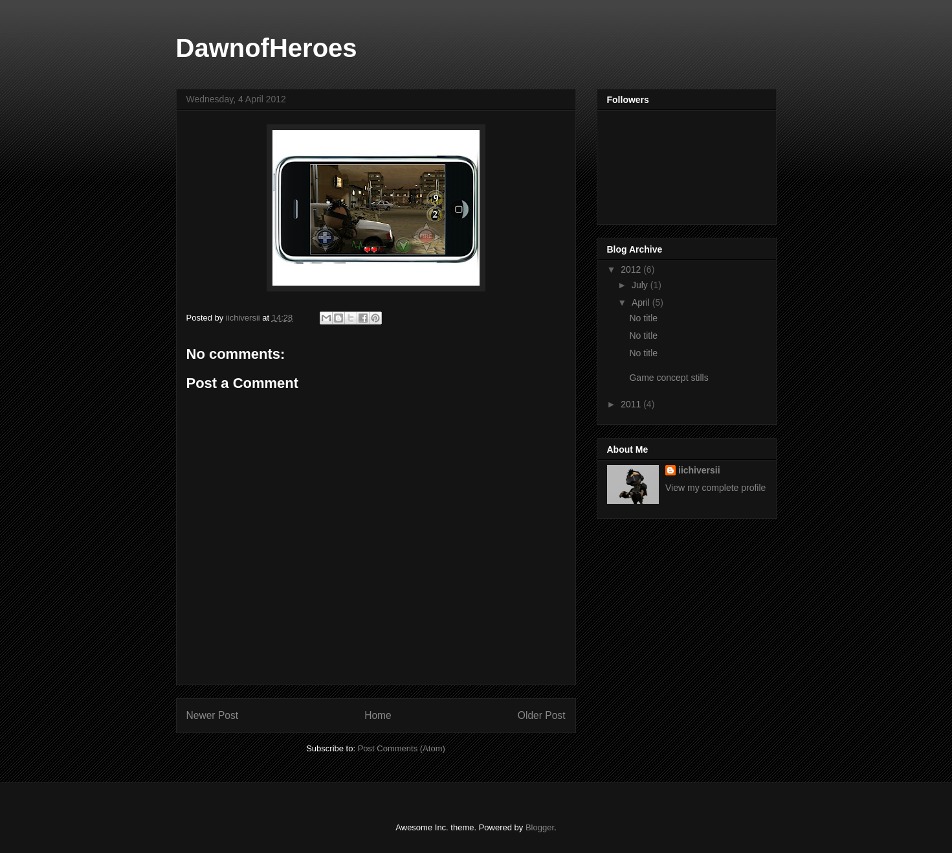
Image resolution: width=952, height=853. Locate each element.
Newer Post (212, 715)
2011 (632, 404)
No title (643, 318)
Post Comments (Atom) (401, 748)
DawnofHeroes (266, 48)
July (641, 285)
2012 (632, 269)
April (642, 302)
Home (378, 715)
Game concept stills (668, 377)
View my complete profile (715, 488)
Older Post (542, 715)
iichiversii (699, 470)
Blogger (540, 827)
